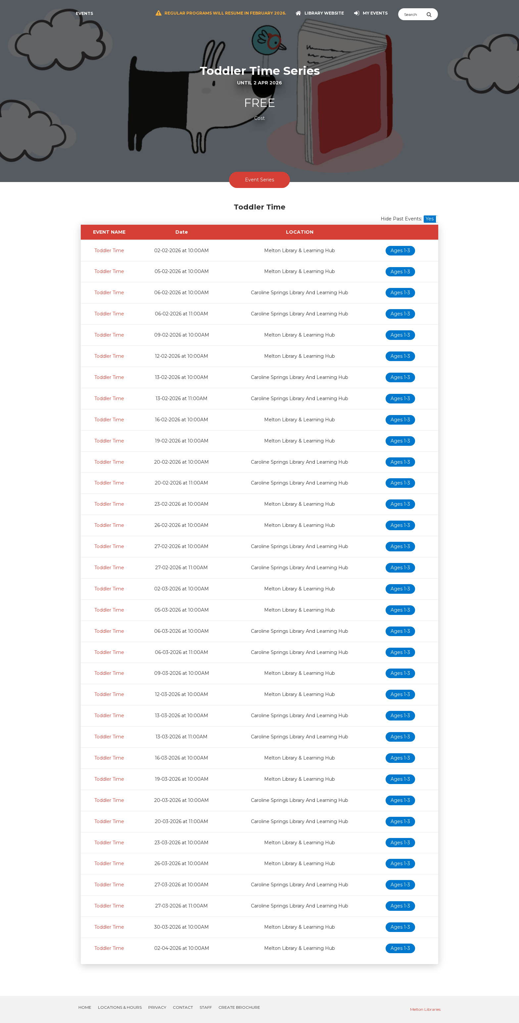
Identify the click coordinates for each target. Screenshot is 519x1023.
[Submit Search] (432, 14)
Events (84, 13)
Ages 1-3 (400, 251)
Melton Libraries (425, 1009)
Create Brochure (239, 1007)
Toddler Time (109, 251)
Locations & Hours (120, 1007)
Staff (206, 1007)
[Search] (412, 14)
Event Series (259, 180)
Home (84, 1007)
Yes (430, 219)
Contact (183, 1007)
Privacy (157, 1007)
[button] (431, 219)
